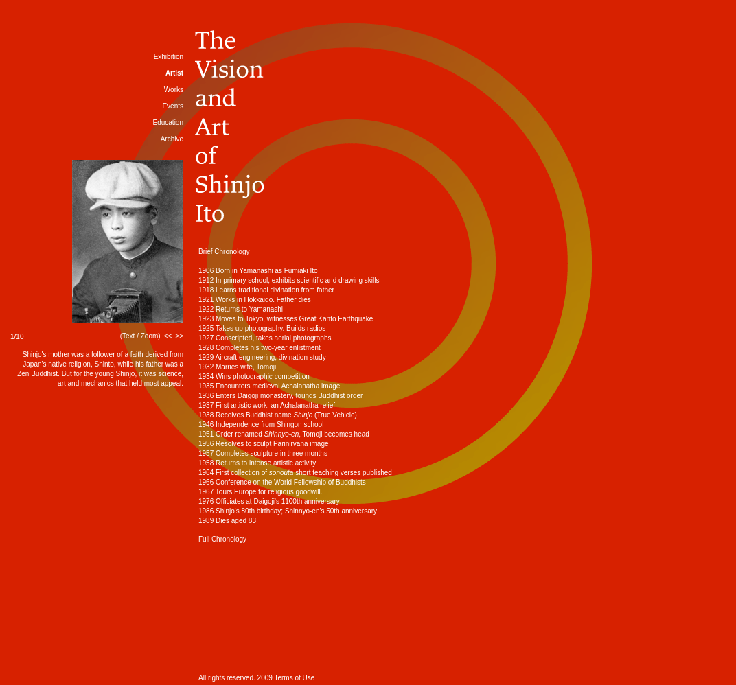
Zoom (150, 336)
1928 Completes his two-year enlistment (259, 347)
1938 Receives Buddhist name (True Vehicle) (277, 415)
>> (179, 336)
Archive (172, 139)
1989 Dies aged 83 (227, 520)
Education (168, 122)
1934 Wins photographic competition (254, 376)
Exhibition (168, 56)
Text (128, 336)
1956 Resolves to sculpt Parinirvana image (263, 444)
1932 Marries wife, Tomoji (237, 367)
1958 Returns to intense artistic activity (257, 463)
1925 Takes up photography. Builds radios (261, 328)
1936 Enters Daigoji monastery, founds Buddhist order (280, 395)
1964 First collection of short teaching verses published (295, 472)
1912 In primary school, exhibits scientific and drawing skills (288, 280)
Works (173, 89)
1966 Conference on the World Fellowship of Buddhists (282, 482)
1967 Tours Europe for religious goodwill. (260, 492)
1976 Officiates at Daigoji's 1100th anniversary (269, 501)
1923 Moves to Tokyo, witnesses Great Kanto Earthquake (285, 319)
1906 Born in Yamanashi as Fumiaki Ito (258, 271)
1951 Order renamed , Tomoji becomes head (283, 434)
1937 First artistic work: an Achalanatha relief (266, 405)
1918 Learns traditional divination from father (266, 290)
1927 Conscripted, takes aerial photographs (264, 338)
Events (172, 106)
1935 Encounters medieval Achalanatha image (269, 386)
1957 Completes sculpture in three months (262, 453)
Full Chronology (222, 539)
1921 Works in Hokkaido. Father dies (254, 299)
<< (168, 336)
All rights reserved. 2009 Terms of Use (256, 678)
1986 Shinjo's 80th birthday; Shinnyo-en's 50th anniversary (287, 511)
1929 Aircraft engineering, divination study (262, 357)
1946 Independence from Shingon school (260, 424)
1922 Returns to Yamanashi (240, 309)
